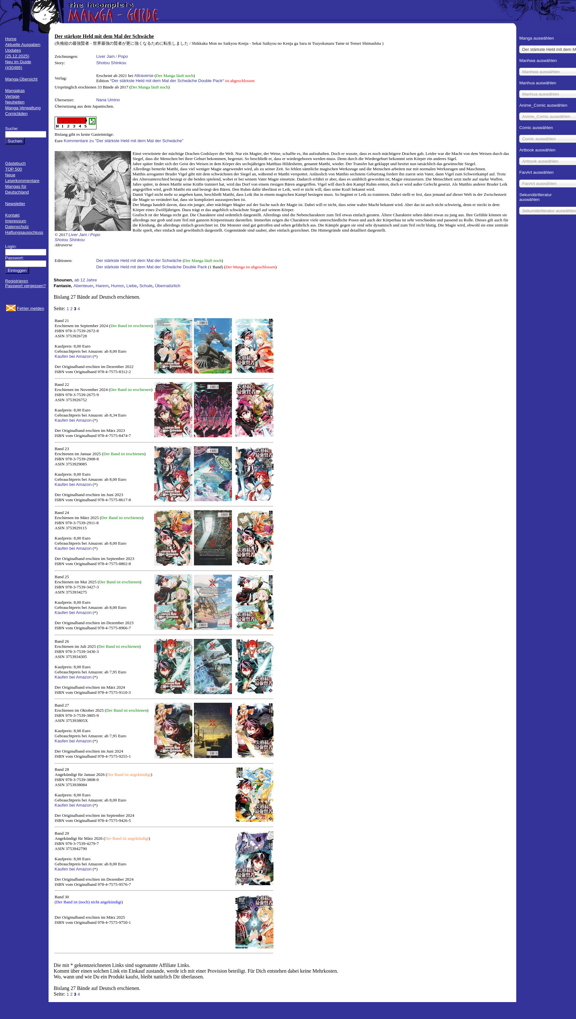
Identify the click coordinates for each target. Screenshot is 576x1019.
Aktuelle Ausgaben (22, 44)
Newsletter (15, 203)
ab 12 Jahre (85, 280)
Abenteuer (83, 285)
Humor (117, 285)
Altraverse (143, 75)
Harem (102, 285)
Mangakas (15, 90)
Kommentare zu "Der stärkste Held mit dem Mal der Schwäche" (124, 140)
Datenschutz (17, 226)
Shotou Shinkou (111, 62)
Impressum (15, 220)
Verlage (12, 96)
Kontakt (12, 215)
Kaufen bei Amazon (73, 356)
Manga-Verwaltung (23, 107)
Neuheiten (15, 102)
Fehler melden (30, 308)
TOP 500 (13, 169)
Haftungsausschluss (24, 232)
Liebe (132, 285)
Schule (145, 285)
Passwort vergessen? (25, 285)
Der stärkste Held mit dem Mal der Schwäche (138, 260)
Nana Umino (108, 99)
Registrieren (16, 281)
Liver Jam (105, 56)
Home (11, 38)
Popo (123, 56)
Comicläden (16, 113)
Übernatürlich (167, 285)
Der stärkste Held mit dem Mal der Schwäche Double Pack (166, 80)
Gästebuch (15, 163)
